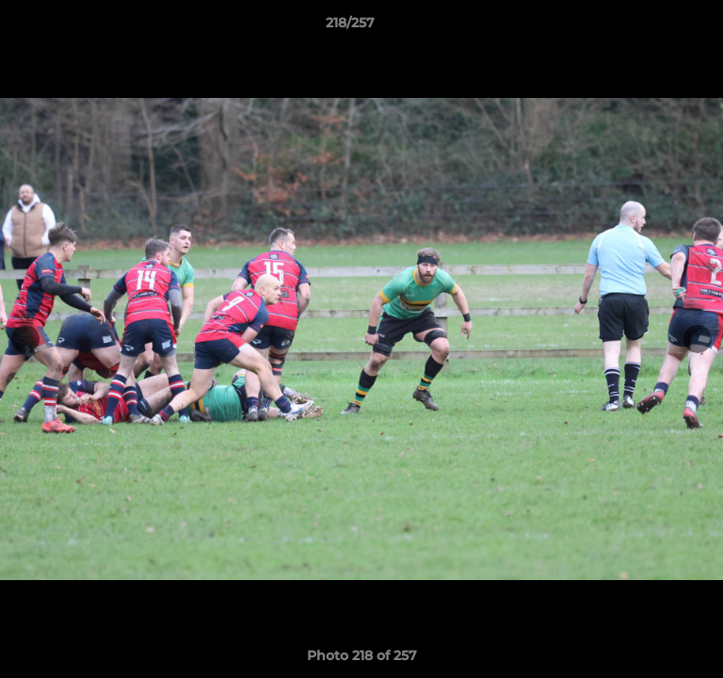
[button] (655, 27)
